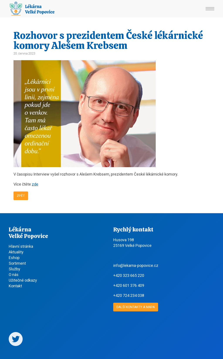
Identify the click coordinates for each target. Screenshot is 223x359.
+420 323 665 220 (128, 275)
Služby (14, 269)
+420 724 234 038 (128, 295)
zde (35, 184)
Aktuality (16, 252)
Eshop (14, 257)
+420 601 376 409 (128, 285)
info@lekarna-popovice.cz (135, 265)
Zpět (21, 196)
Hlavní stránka (21, 246)
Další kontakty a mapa (136, 307)
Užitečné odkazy (23, 280)
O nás (14, 274)
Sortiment (17, 263)
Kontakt (15, 286)
